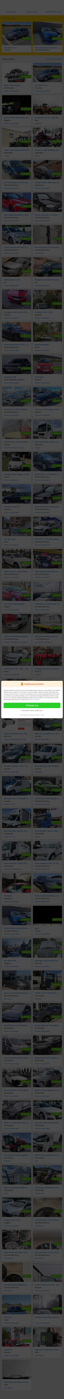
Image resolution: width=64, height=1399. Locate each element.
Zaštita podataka (34, 699)
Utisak (42, 715)
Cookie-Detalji (24, 715)
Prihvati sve (32, 705)
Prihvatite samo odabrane (32, 710)
